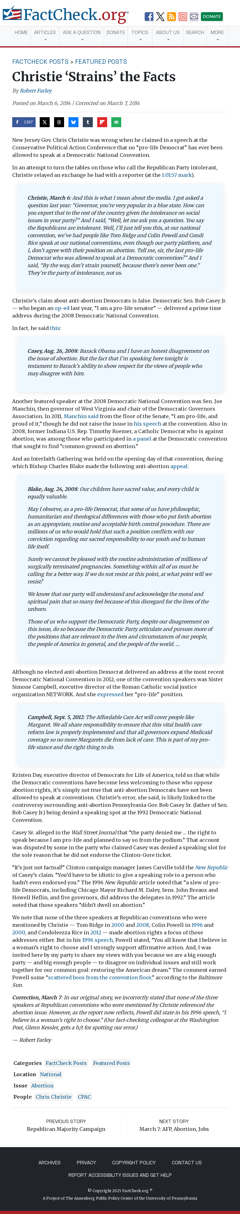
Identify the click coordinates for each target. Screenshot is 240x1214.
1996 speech (97, 940)
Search (195, 32)
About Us (168, 32)
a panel (142, 439)
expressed (110, 694)
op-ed (62, 308)
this (55, 328)
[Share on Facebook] (24, 122)
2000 (117, 925)
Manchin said (81, 416)
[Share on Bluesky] (73, 122)
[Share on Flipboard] (102, 122)
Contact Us (187, 1162)
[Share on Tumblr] (88, 122)
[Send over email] (116, 122)
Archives (49, 1162)
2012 (95, 932)
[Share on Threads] (59, 122)
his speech (147, 424)
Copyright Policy (134, 1162)
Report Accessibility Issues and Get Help (120, 1175)
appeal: (179, 466)
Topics (139, 32)
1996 (197, 925)
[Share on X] (45, 122)
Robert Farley (36, 90)
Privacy (86, 1162)
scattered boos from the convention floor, (100, 977)
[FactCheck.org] (70, 18)
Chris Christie (54, 1097)
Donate (116, 32)
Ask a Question (82, 32)
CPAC (84, 1097)
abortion (42, 1085)
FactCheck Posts (40, 61)
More (217, 32)
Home (21, 32)
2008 (142, 925)
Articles (45, 32)
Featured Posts (101, 61)
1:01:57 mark (177, 175)
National (51, 1074)
